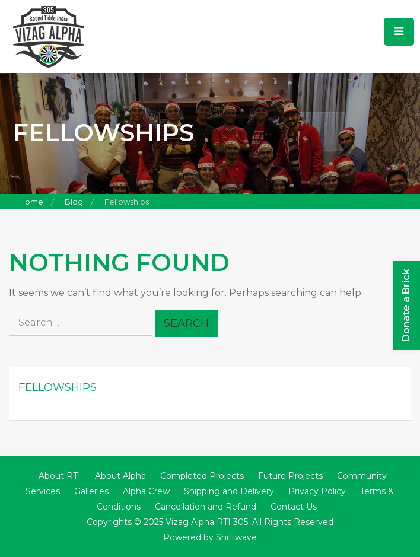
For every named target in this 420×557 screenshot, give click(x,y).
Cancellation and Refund (205, 506)
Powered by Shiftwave (210, 537)
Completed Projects (202, 475)
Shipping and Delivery (229, 491)
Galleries (91, 491)
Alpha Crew (146, 491)
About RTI (60, 475)
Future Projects (290, 475)
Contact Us (294, 506)
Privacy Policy (317, 491)
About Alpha (120, 475)
